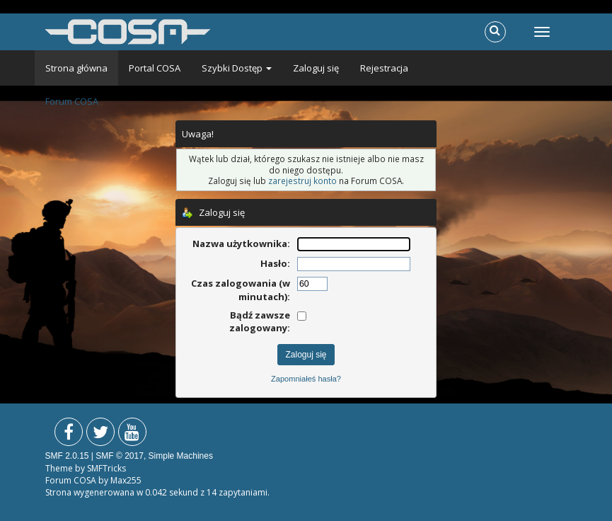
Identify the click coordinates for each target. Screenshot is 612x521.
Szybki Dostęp (237, 68)
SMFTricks (106, 468)
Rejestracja (384, 68)
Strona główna (76, 68)
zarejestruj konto (302, 180)
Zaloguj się (316, 68)
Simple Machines (181, 456)
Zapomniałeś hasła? (306, 378)
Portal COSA (154, 68)
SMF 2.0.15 (67, 456)
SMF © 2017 (120, 456)
